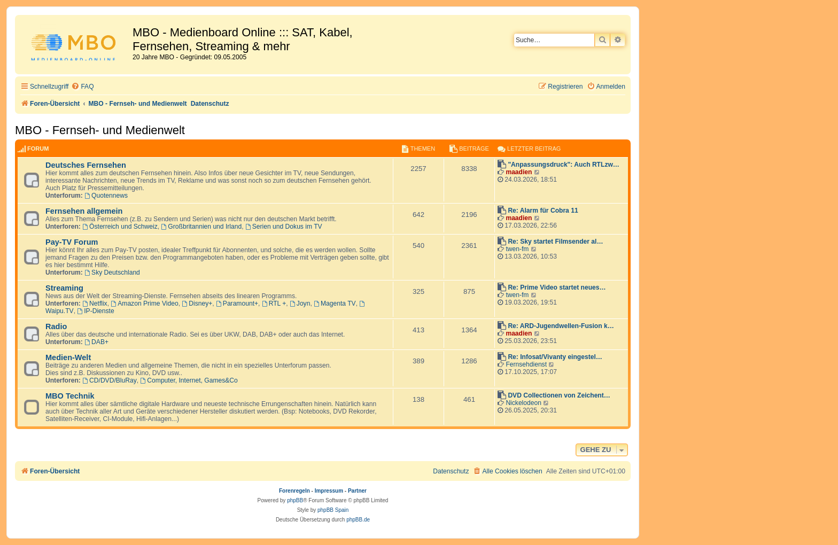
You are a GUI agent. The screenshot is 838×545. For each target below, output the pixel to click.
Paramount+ (237, 303)
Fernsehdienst (526, 364)
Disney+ (197, 303)
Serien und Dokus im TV (283, 226)
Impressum (329, 491)
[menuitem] (82, 87)
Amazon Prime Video (144, 303)
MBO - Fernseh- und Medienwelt (100, 130)
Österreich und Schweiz (120, 226)
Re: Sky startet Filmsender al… (555, 241)
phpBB (295, 500)
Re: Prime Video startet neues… (557, 287)
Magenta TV (335, 303)
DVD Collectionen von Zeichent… (559, 395)
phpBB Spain (332, 510)
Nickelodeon (523, 403)
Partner (357, 491)
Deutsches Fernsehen (85, 165)
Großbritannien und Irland (201, 226)
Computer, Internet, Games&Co (189, 380)
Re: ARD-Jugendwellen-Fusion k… (561, 326)
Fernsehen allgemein (83, 211)
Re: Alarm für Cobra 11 (543, 210)
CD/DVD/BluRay (109, 380)
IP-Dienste (95, 311)
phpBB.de (358, 520)
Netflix (94, 303)
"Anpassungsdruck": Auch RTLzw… (563, 164)
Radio (56, 326)
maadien (519, 172)
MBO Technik (70, 396)
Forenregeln (294, 491)
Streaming (64, 288)
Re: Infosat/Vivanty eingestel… (555, 357)
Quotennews (106, 195)
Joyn (300, 303)
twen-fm (517, 249)
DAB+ (96, 342)
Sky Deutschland (112, 272)
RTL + (274, 303)
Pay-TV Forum (71, 242)
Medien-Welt (68, 357)
